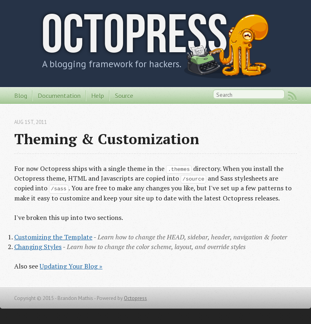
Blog (20, 96)
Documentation (59, 96)
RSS (292, 96)
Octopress (134, 33)
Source (124, 96)
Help (97, 96)
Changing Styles (38, 246)
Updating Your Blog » (71, 266)
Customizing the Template (53, 236)
